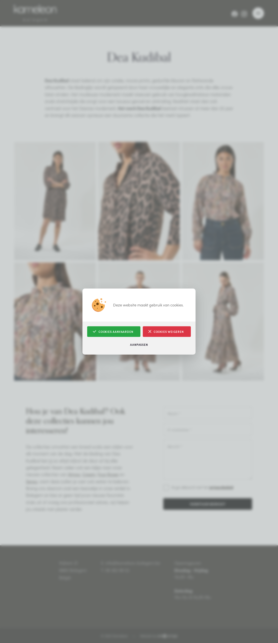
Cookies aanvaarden (113, 332)
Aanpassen (139, 344)
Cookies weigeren (166, 332)
